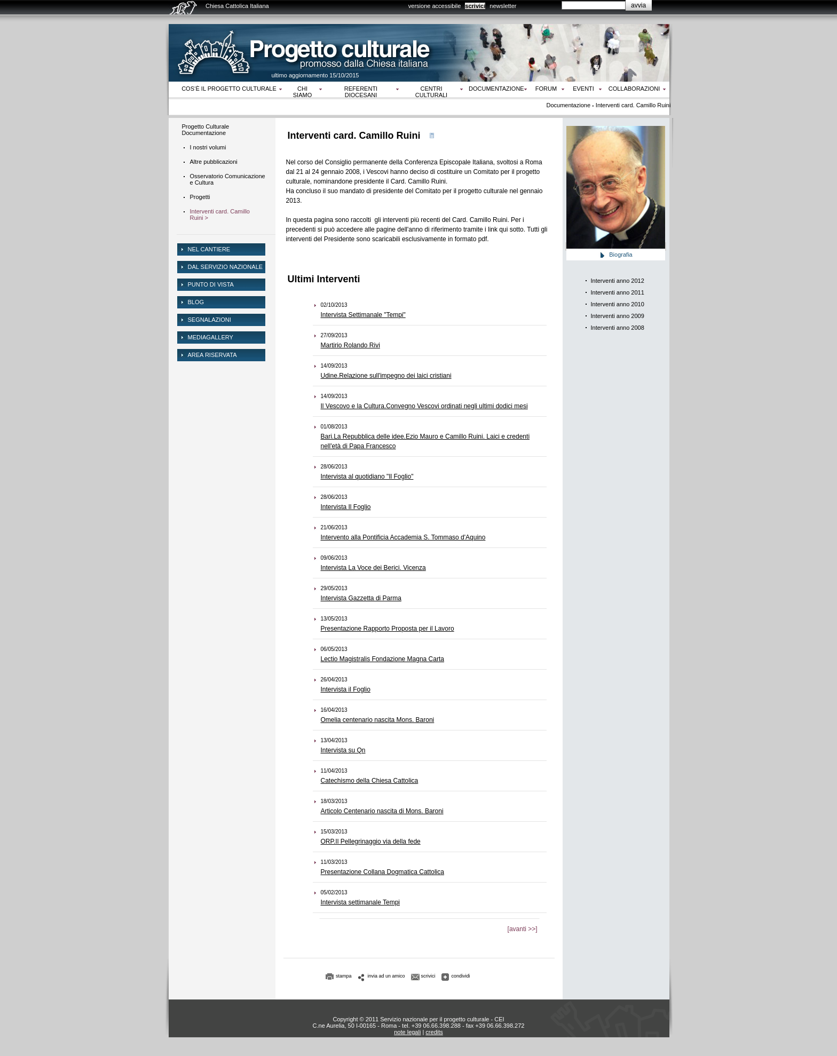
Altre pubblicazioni (214, 161)
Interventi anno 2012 (617, 280)
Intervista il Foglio (345, 689)
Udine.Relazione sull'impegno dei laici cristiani (386, 375)
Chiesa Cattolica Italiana (237, 6)
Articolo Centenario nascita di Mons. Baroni (382, 811)
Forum (546, 88)
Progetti (200, 197)
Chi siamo (302, 91)
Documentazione (496, 88)
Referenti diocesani (360, 91)
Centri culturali (431, 91)
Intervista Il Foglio (346, 507)
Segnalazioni (209, 319)
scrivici (475, 6)
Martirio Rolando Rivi (350, 345)
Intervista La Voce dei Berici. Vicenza (373, 567)
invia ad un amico (386, 976)
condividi (461, 976)
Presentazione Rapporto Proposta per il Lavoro (387, 628)
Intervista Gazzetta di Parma (361, 598)
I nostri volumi (208, 147)
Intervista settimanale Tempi (360, 902)
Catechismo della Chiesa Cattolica (369, 780)
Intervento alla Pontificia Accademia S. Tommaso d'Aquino (403, 537)
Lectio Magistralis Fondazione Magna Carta (382, 659)
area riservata (212, 355)
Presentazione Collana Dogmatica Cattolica (382, 872)
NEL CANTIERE (209, 249)
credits (434, 1032)
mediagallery (210, 337)
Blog (196, 302)
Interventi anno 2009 (617, 316)
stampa (344, 976)
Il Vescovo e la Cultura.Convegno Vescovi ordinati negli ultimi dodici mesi (424, 406)
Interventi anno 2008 (617, 327)
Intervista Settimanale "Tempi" (363, 315)
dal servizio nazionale (225, 267)
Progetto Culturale (206, 126)
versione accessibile (434, 6)
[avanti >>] (523, 929)
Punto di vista (211, 284)
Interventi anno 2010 (617, 304)
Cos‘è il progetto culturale (229, 88)
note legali (407, 1032)
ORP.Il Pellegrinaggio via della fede (371, 841)
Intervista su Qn (343, 750)
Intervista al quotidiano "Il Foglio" (367, 476)
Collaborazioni (634, 88)
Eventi (583, 88)
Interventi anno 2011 (617, 292)
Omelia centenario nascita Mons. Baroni (378, 720)
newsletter (502, 6)
